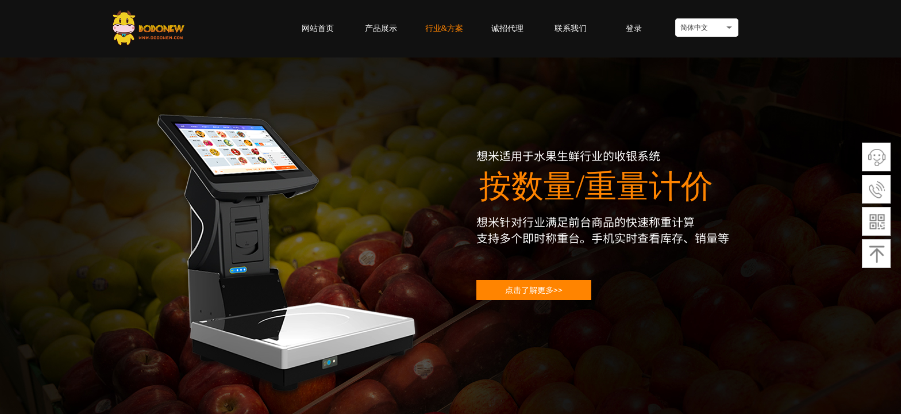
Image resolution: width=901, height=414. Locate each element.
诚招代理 (507, 28)
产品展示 (381, 28)
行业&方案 (444, 28)
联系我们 (571, 28)
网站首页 (318, 28)
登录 (634, 28)
